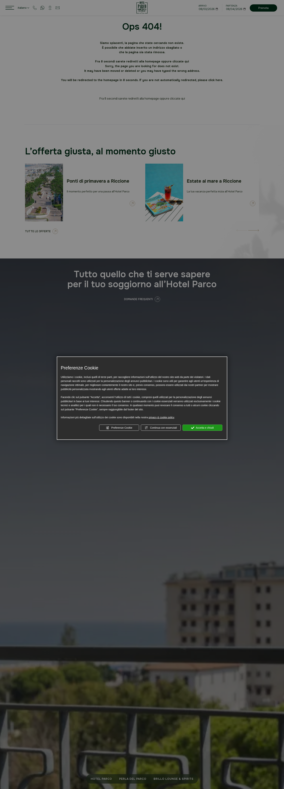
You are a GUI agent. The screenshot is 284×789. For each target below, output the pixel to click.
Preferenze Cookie (119, 427)
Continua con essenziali (161, 427)
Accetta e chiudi (202, 427)
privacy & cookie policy (161, 417)
